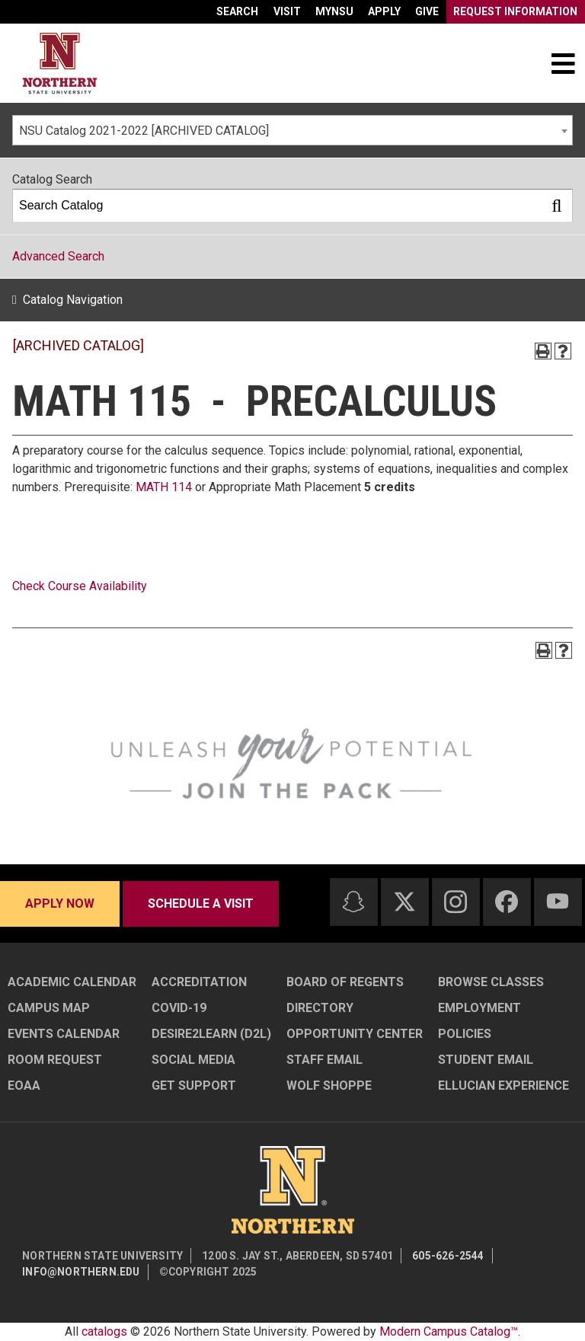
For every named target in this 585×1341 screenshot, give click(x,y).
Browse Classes (491, 982)
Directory (319, 1008)
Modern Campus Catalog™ (448, 1331)
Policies (464, 1034)
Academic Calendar (72, 982)
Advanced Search (58, 256)
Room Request (55, 1059)
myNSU (334, 11)
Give (427, 11)
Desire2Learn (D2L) (211, 1034)
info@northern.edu (80, 1272)
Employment (479, 1008)
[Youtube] (557, 901)
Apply (384, 11)
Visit (287, 11)
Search (237, 11)
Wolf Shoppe (329, 1085)
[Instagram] (455, 902)
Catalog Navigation (73, 299)
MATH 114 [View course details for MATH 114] (164, 487)
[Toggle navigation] (563, 63)
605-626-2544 (448, 1256)
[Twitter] (404, 901)
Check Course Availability (79, 586)
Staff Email (324, 1059)
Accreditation (199, 982)
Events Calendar (64, 1034)
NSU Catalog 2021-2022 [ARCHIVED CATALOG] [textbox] (144, 130)
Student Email (485, 1059)
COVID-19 (179, 1008)
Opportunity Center (354, 1034)
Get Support (194, 1085)
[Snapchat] (353, 901)
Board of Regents (345, 982)
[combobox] (292, 130)
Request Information (515, 11)
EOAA (24, 1085)
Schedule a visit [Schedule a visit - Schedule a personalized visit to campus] (201, 903)
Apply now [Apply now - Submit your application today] (59, 903)
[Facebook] (506, 901)
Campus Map (49, 1008)
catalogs (104, 1331)
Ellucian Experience (503, 1085)
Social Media (193, 1059)
